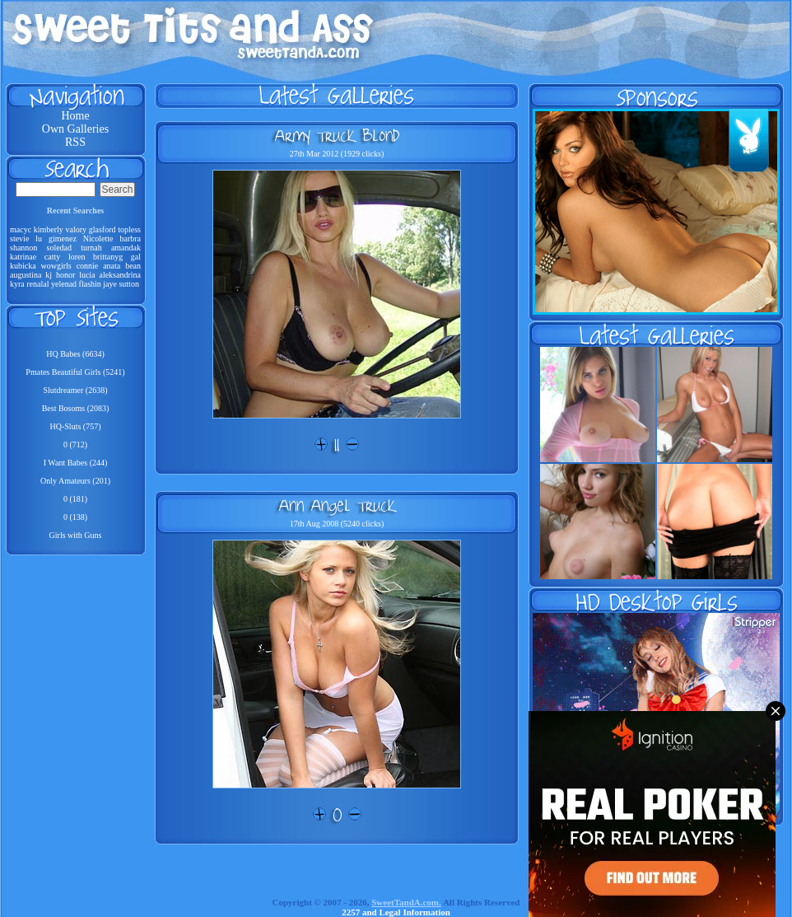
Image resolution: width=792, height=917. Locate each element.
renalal (37, 283)
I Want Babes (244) (76, 462)
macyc (20, 229)
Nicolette (98, 238)
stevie (19, 238)
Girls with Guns (75, 535)
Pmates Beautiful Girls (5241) (75, 372)
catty (52, 256)
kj (48, 274)
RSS (75, 142)
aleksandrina (120, 274)
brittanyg (108, 256)
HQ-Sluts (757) (75, 426)
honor (65, 274)
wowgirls (56, 265)
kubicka (23, 265)
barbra (130, 238)
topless (129, 229)
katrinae (23, 256)
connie (88, 265)
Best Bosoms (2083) (75, 408)
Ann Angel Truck (337, 505)
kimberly (48, 229)
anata (111, 265)
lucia (87, 274)
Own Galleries (75, 129)
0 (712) (75, 444)
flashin (90, 283)
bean (133, 265)
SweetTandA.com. (406, 902)
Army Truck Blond (336, 135)
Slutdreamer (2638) (75, 390)
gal (136, 256)
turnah (91, 247)
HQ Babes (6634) (75, 353)
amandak (126, 247)
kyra (17, 283)
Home (75, 116)
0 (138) (75, 517)
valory (76, 229)
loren (77, 256)
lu (38, 238)
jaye (110, 283)
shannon (23, 247)
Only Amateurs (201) (75, 480)
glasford (102, 229)
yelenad (64, 283)
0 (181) (75, 498)
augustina (25, 274)
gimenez (63, 238)
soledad (59, 247)
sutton (128, 283)
